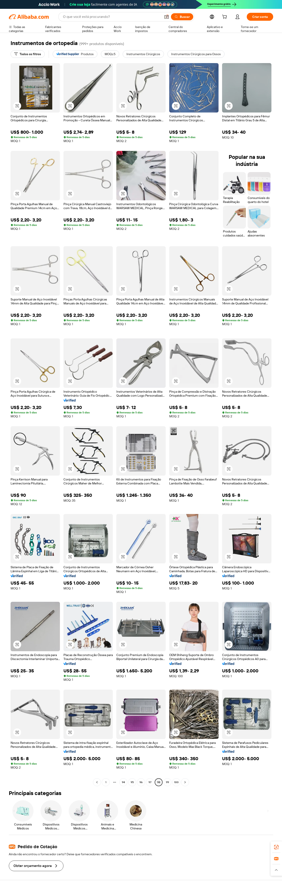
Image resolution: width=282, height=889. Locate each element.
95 (132, 782)
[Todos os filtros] (28, 54)
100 (176, 782)
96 (141, 782)
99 (167, 782)
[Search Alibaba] (111, 16)
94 (123, 782)
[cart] (225, 17)
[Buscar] (182, 16)
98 (158, 782)
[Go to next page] (185, 782)
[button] (166, 16)
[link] (276, 847)
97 (149, 782)
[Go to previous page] (97, 782)
